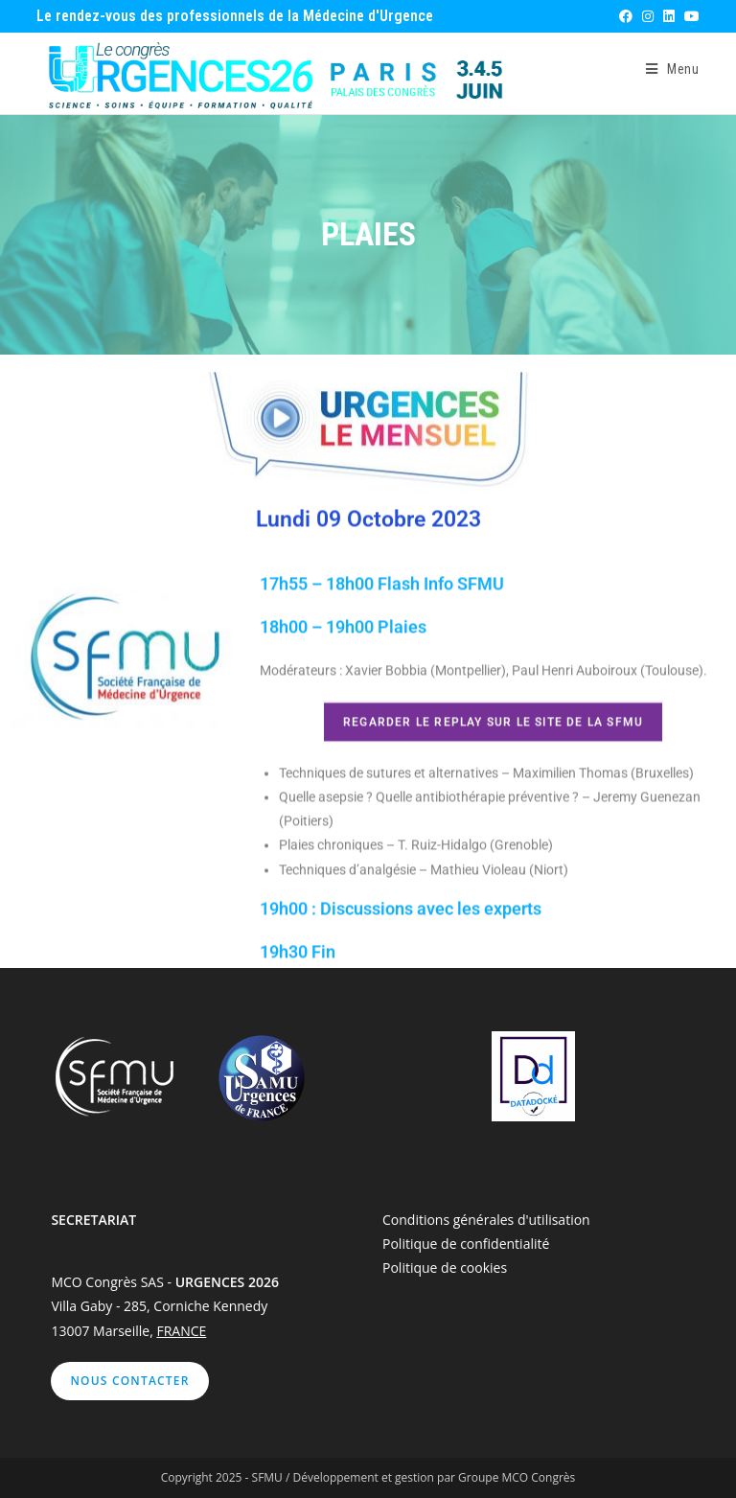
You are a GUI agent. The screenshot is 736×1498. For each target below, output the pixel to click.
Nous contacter (129, 1380)
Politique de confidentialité (465, 1243)
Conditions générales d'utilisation (486, 1219)
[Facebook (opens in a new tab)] (624, 16)
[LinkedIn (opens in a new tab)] (667, 16)
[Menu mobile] (673, 69)
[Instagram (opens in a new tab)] (646, 16)
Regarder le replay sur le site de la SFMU (493, 746)
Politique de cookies (444, 1267)
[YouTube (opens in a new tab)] (689, 16)
